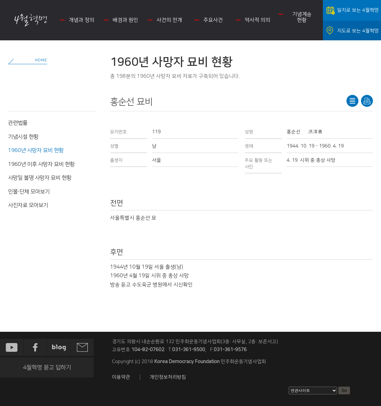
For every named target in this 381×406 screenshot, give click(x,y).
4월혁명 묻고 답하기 (47, 367)
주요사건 (213, 20)
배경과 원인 (125, 20)
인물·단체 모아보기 (29, 192)
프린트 (367, 101)
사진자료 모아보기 (28, 205)
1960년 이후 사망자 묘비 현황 (41, 164)
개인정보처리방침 (168, 377)
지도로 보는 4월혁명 (358, 31)
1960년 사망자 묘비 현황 (36, 150)
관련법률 (17, 123)
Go (344, 390)
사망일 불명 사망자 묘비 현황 (39, 178)
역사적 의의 (257, 20)
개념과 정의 (81, 20)
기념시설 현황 (23, 137)
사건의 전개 (169, 20)
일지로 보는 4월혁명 (358, 10)
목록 (352, 101)
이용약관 (121, 377)
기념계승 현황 (302, 17)
